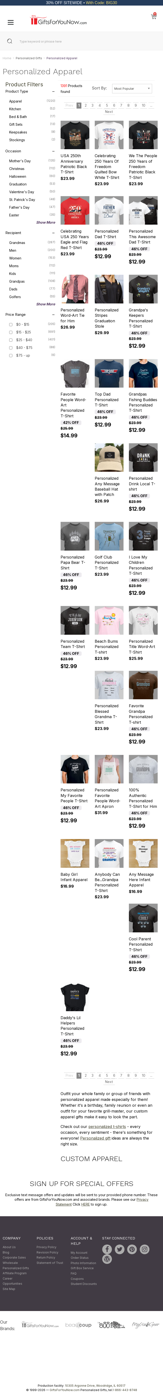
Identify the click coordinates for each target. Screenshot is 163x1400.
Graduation (32, 184)
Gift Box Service (82, 1268)
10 (143, 105)
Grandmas (32, 242)
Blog (6, 1252)
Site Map (9, 1289)
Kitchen (32, 109)
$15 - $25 (23, 332)
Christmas (32, 168)
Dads (32, 289)
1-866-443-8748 (124, 1390)
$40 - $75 (24, 348)
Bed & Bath (32, 116)
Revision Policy (47, 1252)
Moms (32, 266)
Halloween (32, 176)
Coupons (77, 1279)
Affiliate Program (15, 1273)
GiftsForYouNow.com (65, 1390)
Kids (32, 273)
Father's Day (32, 207)
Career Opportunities (12, 1281)
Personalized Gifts (29, 58)
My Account (79, 1252)
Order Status (80, 1258)
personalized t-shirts (107, 1126)
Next (109, 112)
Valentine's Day (32, 192)
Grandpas (32, 281)
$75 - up (23, 356)
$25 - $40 (24, 340)
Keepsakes (32, 132)
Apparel (32, 101)
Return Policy (46, 1258)
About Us (9, 1247)
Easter (32, 215)
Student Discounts (84, 1284)
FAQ (74, 1273)
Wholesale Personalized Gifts (16, 1265)
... (151, 105)
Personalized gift (95, 1138)
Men (32, 250)
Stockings (32, 140)
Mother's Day (32, 161)
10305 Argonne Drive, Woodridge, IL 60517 (95, 1385)
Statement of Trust (50, 1263)
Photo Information (83, 1263)
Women (32, 258)
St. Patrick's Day (32, 199)
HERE (85, 1204)
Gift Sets (32, 124)
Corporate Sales (14, 1258)
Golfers (32, 297)
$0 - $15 (22, 325)
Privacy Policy (46, 1247)
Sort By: (99, 88)
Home (7, 58)
